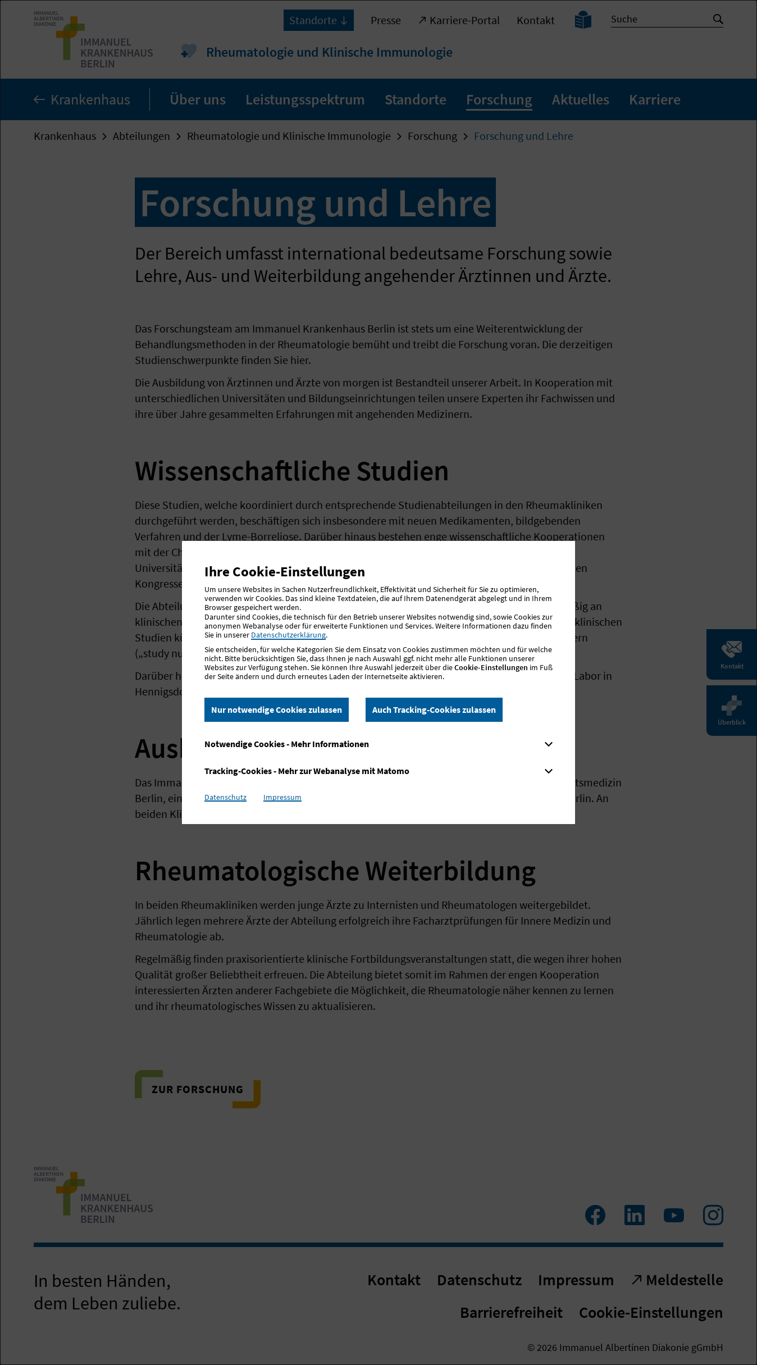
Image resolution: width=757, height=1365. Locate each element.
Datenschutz (225, 797)
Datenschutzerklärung (288, 635)
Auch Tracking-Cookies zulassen (434, 709)
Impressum (282, 797)
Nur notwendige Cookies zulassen (276, 709)
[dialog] (378, 682)
